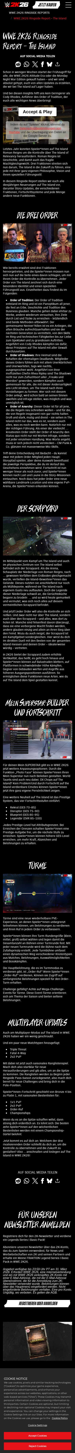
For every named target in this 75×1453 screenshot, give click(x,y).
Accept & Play (37, 111)
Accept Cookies (37, 1436)
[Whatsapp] (26, 64)
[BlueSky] (49, 64)
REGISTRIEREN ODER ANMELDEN (38, 1303)
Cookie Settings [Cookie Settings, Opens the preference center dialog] (37, 1425)
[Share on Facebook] (42, 64)
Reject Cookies (37, 1446)
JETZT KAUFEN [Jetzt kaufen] (47, 5)
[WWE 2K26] (16, 5)
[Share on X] (35, 64)
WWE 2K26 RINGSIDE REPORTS (29, 12)
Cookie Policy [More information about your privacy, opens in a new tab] (60, 1418)
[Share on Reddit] (18, 64)
